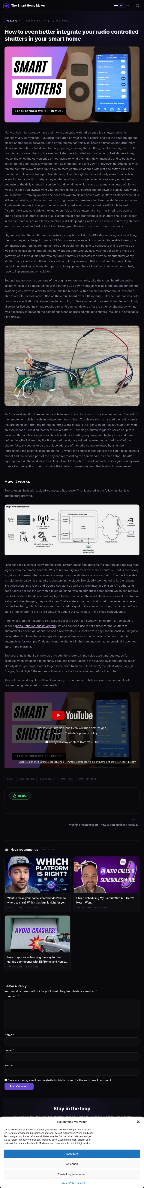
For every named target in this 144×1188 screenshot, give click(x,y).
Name (9, 1035)
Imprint (81, 1183)
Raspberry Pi (47, 779)
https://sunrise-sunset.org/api (36, 626)
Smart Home (67, 779)
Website (9, 1065)
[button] (138, 1122)
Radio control (26, 779)
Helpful (20, 796)
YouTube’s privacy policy (81, 733)
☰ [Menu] (116, 5)
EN (121, 5)
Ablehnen (72, 1163)
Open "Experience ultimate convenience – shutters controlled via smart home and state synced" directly (77, 761)
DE (127, 5)
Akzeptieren (71, 1153)
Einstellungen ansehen (72, 1174)
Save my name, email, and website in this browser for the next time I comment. (60, 1080)
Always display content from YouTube (74, 742)
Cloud (10, 779)
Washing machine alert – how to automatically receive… (104, 824)
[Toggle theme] (137, 5)
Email (9, 1050)
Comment (12, 996)
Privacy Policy (68, 1183)
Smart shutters (87, 779)
